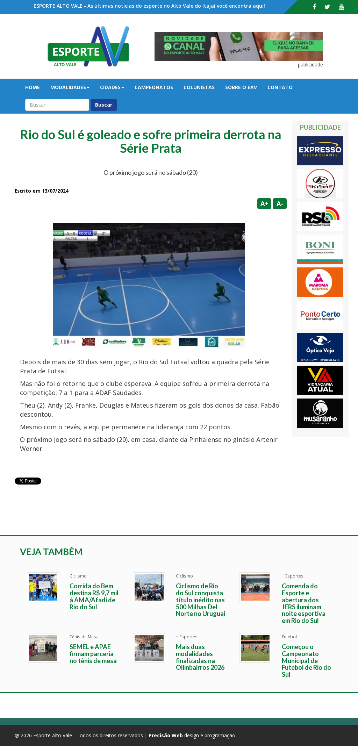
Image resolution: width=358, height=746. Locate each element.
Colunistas (199, 87)
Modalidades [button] (70, 87)
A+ (264, 203)
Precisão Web (166, 735)
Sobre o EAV (241, 87)
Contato (280, 87)
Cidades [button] (112, 87)
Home (32, 87)
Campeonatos (154, 87)
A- (280, 203)
